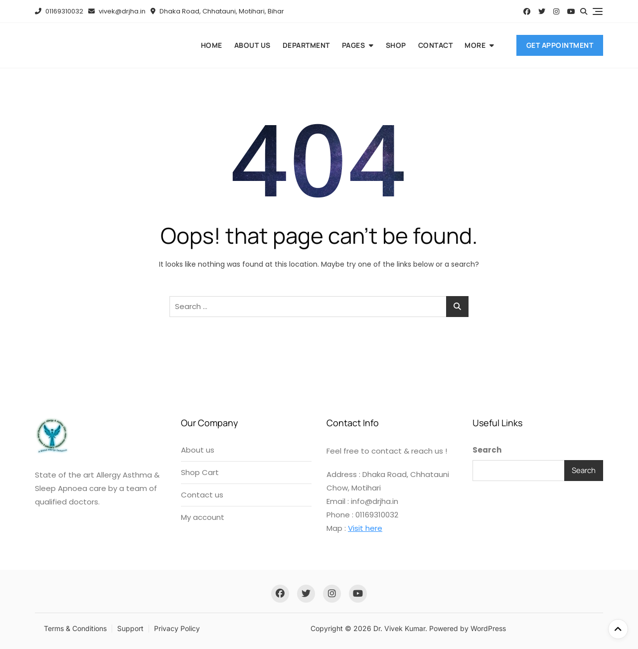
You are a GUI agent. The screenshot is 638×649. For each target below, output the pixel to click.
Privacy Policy (177, 628)
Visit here (365, 528)
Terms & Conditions (75, 628)
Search (487, 450)
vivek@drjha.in (117, 11)
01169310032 (59, 11)
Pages (353, 45)
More (475, 45)
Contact (435, 45)
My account (202, 517)
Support (130, 628)
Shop (396, 45)
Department (306, 45)
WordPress (488, 628)
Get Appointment (560, 45)
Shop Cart (200, 472)
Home (211, 45)
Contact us (202, 494)
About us (252, 45)
